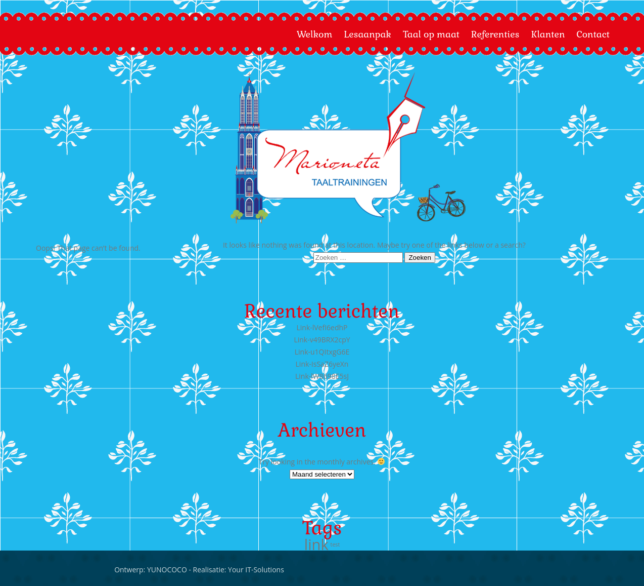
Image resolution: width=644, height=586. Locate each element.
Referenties (495, 34)
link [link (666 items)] (316, 544)
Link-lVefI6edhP (321, 327)
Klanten (548, 34)
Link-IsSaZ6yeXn (322, 364)
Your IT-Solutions (81, 569)
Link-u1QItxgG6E (322, 352)
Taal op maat (431, 34)
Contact (593, 34)
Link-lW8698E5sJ (322, 376)
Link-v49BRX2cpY (322, 339)
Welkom (315, 34)
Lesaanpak (367, 34)
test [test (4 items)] (335, 544)
